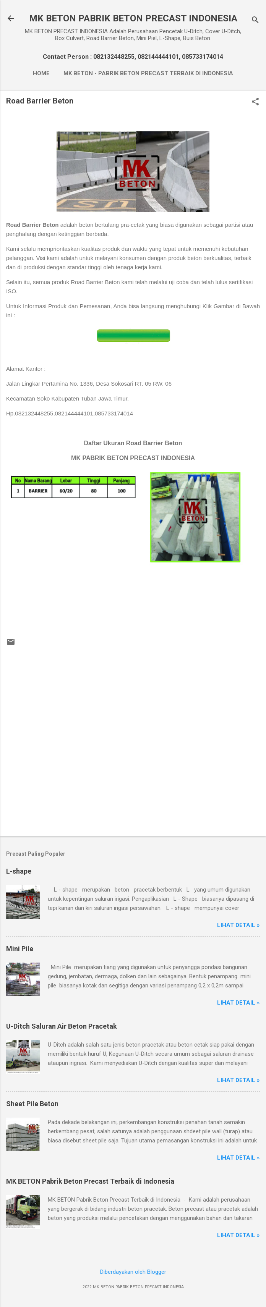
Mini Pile (19, 949)
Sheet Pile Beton (32, 1104)
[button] (255, 102)
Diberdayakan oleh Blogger (133, 1271)
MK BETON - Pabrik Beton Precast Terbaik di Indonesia (148, 73)
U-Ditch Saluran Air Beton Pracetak (61, 1026)
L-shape (18, 871)
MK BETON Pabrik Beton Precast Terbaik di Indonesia (90, 1181)
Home (41, 73)
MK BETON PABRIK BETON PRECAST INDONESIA (133, 18)
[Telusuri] (255, 20)
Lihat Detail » (238, 925)
